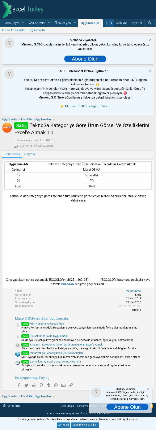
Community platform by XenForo (78, 413)
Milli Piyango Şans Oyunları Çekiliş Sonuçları (52, 353)
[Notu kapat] (150, 40)
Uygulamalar (90, 23)
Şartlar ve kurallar (87, 405)
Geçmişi (29, 154)
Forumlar (39, 23)
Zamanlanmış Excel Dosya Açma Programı (51, 361)
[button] (23, 23)
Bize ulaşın (67, 405)
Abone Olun (85, 59)
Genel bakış (12, 154)
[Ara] (150, 23)
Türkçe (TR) (11, 405)
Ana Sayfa (12, 23)
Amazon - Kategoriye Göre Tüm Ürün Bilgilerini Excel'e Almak (62, 344)
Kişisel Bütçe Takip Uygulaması (44, 336)
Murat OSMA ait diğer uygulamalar (42, 318)
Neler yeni (64, 23)
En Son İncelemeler (13, 30)
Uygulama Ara (37, 30)
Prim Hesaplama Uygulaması (42, 323)
